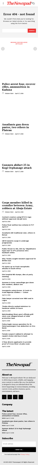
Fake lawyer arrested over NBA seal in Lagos (17, 299)
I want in (19, 450)
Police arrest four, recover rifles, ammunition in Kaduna (18, 86)
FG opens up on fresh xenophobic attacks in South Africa (15, 267)
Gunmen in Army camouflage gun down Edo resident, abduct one (18, 283)
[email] (19, 443)
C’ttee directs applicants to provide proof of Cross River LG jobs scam (16, 343)
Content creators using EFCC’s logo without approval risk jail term (16, 218)
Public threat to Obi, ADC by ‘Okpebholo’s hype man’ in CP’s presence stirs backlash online (19, 251)
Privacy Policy (24, 454)
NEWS (4, 418)
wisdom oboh (9, 93)
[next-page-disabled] (35, 49)
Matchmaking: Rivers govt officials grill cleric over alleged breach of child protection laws (17, 316)
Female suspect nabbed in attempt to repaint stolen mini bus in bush (17, 335)
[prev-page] (3, 49)
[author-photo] (3, 93)
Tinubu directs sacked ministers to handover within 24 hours (16, 307)
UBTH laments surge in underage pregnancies (15, 242)
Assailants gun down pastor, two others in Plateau (15, 127)
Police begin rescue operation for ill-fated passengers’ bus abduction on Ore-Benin (19, 326)
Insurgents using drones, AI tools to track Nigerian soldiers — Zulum (17, 291)
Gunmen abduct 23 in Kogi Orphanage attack (17, 166)
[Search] (32, 31)
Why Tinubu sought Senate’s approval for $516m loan (19, 260)
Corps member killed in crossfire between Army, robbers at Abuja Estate (17, 205)
